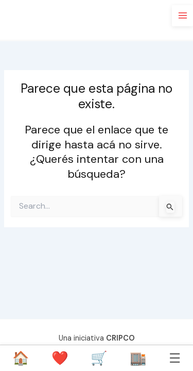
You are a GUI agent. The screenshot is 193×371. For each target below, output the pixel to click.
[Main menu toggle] (182, 15)
